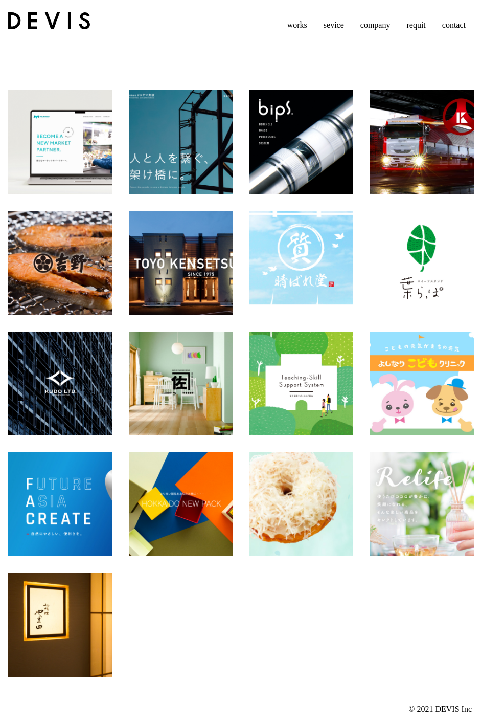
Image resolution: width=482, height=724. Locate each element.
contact (454, 24)
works (297, 24)
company (375, 24)
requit (415, 24)
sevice (334, 24)
